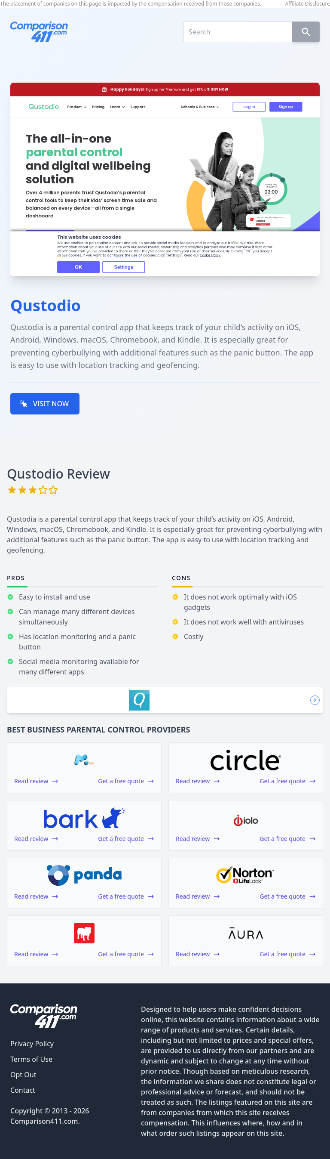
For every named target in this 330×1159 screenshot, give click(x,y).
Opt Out (23, 1074)
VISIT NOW (44, 403)
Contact (22, 1090)
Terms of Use (31, 1059)
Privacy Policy (32, 1043)
